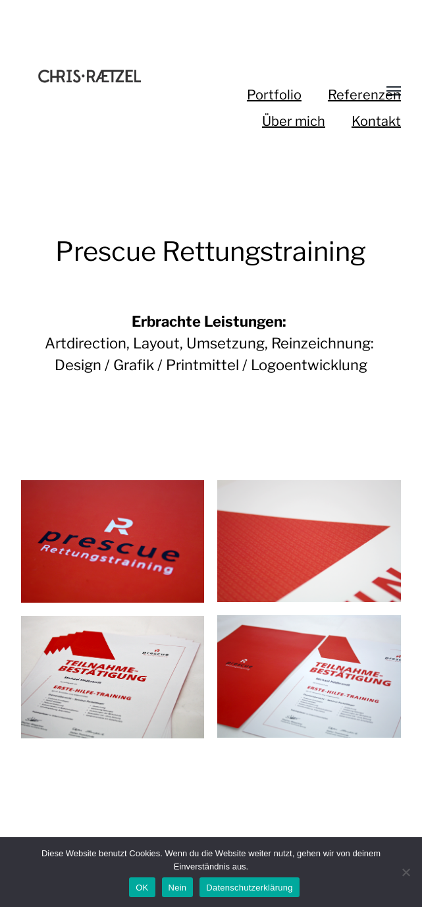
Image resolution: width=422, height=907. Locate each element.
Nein (178, 888)
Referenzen (364, 95)
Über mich (293, 121)
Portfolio (274, 95)
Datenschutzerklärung (249, 888)
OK (142, 888)
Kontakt (376, 121)
